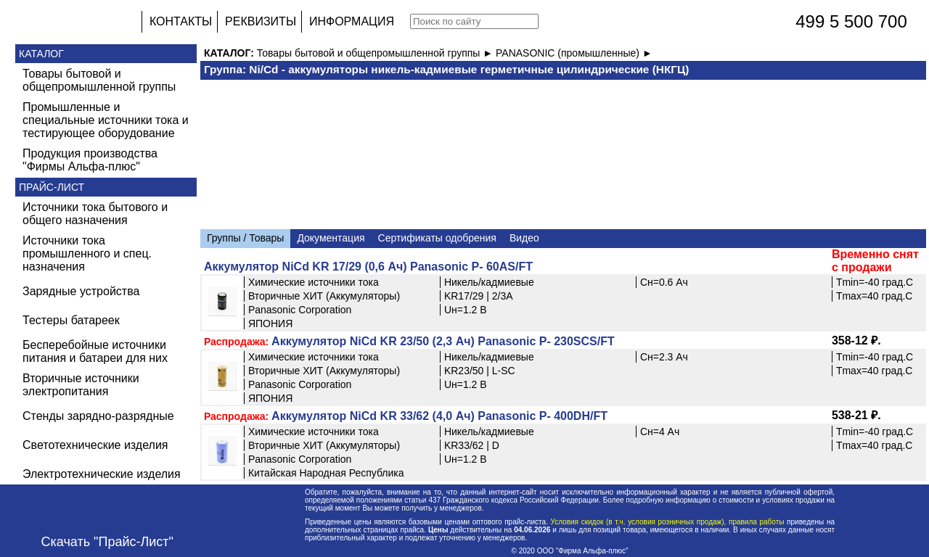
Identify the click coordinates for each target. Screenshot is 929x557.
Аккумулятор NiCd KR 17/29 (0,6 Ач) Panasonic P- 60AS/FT (368, 266)
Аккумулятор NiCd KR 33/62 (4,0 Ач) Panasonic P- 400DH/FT (439, 416)
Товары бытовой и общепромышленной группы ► (376, 53)
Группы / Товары (245, 238)
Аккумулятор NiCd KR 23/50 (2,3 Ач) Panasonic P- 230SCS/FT (443, 341)
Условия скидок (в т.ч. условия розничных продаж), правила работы (667, 522)
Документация (330, 238)
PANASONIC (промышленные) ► (574, 53)
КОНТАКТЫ (181, 21)
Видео (524, 238)
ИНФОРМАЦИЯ (351, 21)
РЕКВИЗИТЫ (260, 21)
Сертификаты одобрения (437, 238)
